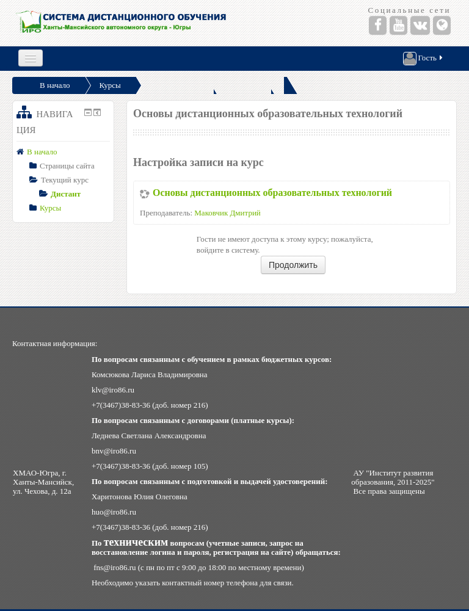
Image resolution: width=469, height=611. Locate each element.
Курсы (110, 85)
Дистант (66, 193)
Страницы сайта (67, 165)
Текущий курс (65, 179)
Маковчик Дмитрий (227, 212)
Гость (424, 58)
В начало (55, 85)
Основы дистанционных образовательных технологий (272, 192)
